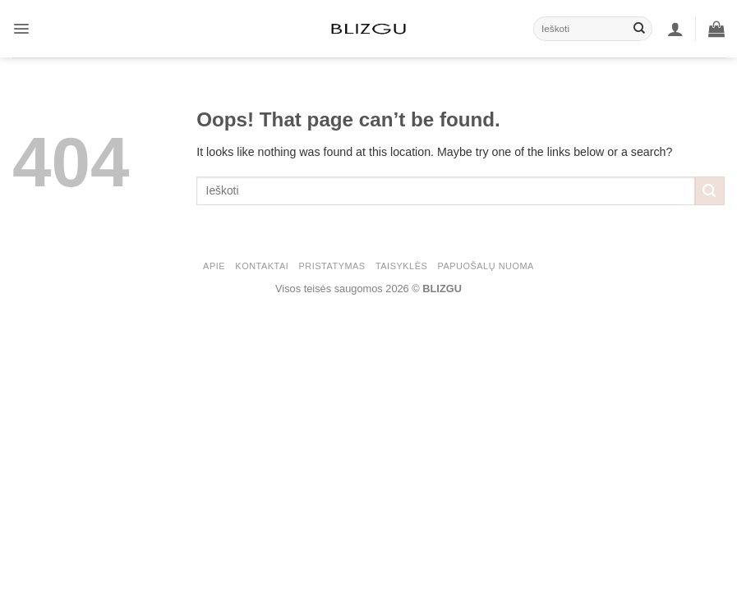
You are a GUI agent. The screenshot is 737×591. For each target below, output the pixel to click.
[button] (21, 29)
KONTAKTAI (261, 266)
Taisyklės (401, 266)
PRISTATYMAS (332, 266)
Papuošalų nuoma (486, 266)
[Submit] (639, 28)
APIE (214, 266)
